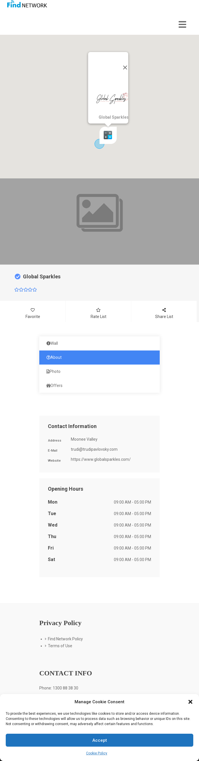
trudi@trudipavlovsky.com (94, 449)
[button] (190, 702)
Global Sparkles (42, 276)
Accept (99, 740)
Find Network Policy (65, 639)
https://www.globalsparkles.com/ (101, 459)
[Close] (125, 67)
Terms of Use (60, 646)
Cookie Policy (96, 753)
